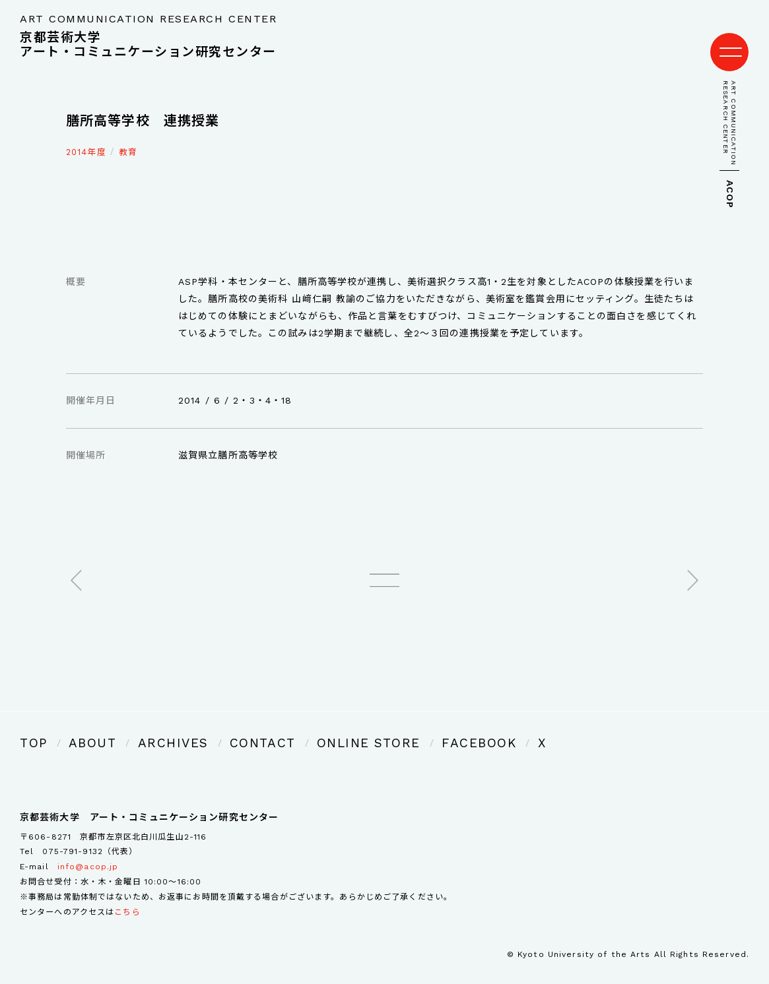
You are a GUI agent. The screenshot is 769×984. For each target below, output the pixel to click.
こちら (127, 893)
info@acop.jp (87, 848)
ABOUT (80, 727)
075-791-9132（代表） (89, 833)
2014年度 (86, 139)
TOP (30, 727)
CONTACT (215, 727)
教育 (128, 139)
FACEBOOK (387, 727)
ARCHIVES (144, 727)
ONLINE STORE (300, 727)
